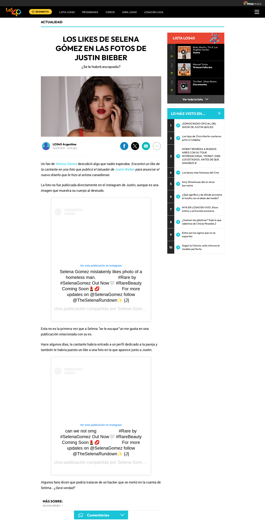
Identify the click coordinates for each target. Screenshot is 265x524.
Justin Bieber (125, 169)
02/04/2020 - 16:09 (65, 148)
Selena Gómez (66, 164)
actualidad (52, 22)
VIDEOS (110, 12)
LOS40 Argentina (64, 144)
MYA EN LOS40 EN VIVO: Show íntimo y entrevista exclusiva (200, 209)
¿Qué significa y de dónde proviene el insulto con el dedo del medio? (202, 196)
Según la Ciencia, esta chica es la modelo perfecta (201, 247)
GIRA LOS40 (129, 12)
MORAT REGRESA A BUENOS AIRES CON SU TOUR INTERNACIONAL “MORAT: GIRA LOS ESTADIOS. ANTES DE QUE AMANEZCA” (201, 156)
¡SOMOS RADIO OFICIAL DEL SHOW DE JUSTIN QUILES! (199, 125)
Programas (90, 12)
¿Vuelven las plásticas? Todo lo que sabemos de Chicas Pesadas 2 (201, 221)
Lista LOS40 (67, 12)
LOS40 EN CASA (153, 12)
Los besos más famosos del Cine (200, 172)
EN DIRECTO (42, 11)
